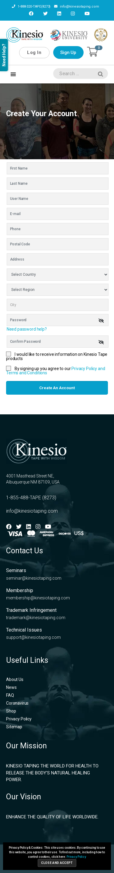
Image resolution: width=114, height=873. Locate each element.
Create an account (56, 388)
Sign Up (68, 52)
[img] (101, 321)
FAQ (10, 695)
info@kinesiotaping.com (76, 6)
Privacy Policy (19, 718)
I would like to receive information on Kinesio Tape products (56, 356)
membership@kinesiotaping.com (38, 597)
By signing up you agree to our (55, 370)
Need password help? (27, 329)
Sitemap (14, 726)
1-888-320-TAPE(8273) (31, 6)
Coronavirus (17, 703)
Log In (34, 52)
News (11, 687)
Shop (11, 711)
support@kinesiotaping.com (33, 637)
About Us (14, 679)
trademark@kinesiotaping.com (35, 617)
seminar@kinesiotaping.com (33, 578)
